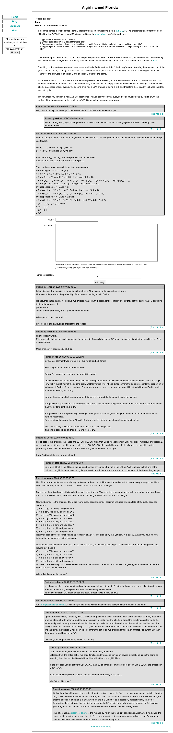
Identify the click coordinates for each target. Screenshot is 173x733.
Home (12, 17)
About (12, 30)
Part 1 (113, 31)
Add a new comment (98, 722)
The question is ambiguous (48, 603)
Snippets (13, 26)
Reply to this (158, 108)
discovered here (74, 708)
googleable (90, 34)
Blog (12, 21)
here (146, 58)
